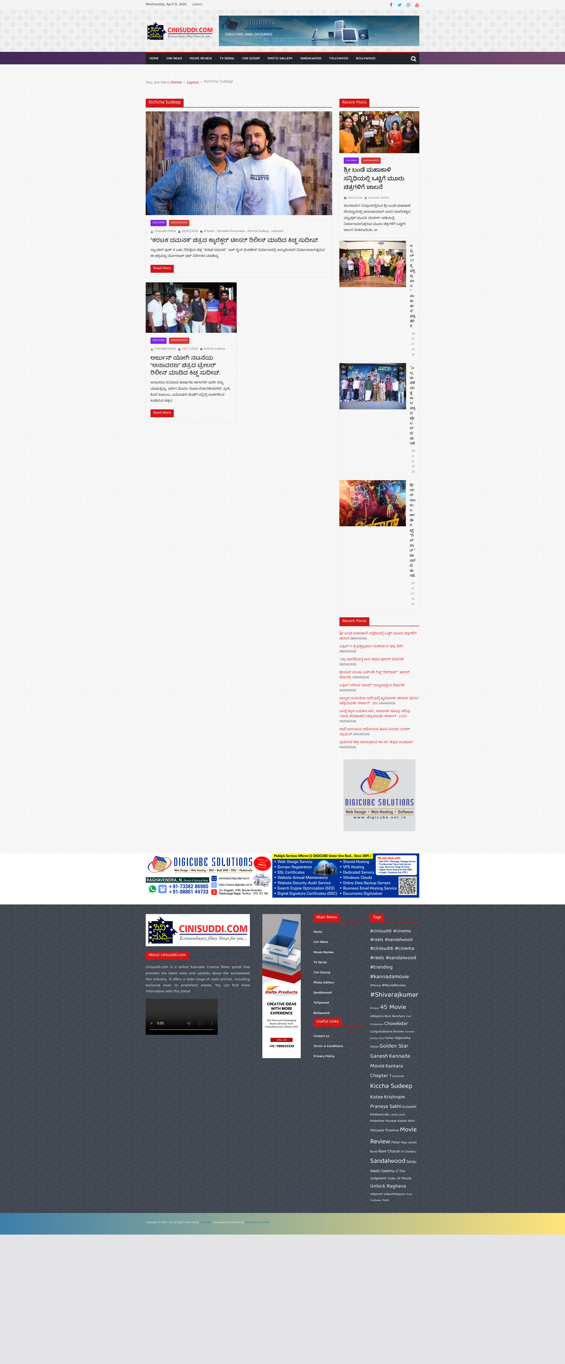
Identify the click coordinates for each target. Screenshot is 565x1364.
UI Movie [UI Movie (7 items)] (404, 1178)
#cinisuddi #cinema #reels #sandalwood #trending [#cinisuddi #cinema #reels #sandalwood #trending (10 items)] (393, 958)
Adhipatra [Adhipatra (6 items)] (377, 1016)
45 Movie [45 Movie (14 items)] (393, 1007)
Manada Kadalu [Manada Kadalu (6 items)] (396, 1121)
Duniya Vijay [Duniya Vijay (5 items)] (377, 1038)
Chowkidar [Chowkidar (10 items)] (396, 1023)
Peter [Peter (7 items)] (395, 1142)
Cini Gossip (251, 58)
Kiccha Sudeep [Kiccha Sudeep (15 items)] (391, 1086)
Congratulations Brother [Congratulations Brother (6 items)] (387, 1032)
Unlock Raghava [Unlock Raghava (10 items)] (388, 1186)
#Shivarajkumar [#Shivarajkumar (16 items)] (394, 995)
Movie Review (201, 58)
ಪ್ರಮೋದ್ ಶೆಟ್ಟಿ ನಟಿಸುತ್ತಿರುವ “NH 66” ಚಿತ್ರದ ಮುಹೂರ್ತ (376, 742)
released (277, 231)
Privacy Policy (324, 1056)
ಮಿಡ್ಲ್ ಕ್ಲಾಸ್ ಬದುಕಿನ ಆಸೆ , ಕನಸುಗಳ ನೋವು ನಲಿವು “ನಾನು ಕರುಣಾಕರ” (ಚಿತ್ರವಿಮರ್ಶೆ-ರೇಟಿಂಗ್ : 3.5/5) (374, 714)
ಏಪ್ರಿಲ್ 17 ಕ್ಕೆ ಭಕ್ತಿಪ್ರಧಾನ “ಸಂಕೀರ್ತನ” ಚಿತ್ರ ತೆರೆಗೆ (412, 286)
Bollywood (365, 58)
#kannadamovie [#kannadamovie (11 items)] (389, 977)
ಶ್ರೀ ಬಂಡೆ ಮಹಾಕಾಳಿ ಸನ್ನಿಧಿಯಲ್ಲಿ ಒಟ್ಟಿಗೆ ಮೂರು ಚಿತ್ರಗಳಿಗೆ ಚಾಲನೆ (374, 179)
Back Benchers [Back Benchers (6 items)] (395, 1016)
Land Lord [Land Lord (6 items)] (397, 1115)
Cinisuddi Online (165, 231)
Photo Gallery (280, 58)
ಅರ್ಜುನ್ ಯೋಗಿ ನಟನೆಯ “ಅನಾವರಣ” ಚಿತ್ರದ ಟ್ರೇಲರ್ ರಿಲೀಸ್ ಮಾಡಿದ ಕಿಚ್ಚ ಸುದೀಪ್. (185, 365)
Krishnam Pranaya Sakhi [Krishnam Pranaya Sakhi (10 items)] (387, 1102)
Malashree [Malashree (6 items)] (377, 1121)
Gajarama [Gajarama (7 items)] (402, 1038)
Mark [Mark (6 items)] (411, 1121)
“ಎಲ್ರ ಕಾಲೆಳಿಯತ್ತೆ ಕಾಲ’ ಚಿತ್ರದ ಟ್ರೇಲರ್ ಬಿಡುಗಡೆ (412, 406)
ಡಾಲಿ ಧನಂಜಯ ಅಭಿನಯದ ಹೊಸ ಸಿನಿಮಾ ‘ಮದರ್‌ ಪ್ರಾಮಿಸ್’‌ (374, 732)
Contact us (321, 1036)
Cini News (174, 58)
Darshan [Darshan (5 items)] (409, 1032)
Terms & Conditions (328, 1046)
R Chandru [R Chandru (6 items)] (409, 1152)
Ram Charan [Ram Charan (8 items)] (389, 1151)
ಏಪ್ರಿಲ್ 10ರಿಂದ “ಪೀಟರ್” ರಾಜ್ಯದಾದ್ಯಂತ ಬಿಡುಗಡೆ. (372, 685)
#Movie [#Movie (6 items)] (375, 985)
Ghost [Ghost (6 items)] (374, 1047)
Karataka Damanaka (231, 231)
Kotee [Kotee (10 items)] (376, 1097)
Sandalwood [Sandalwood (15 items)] (387, 1161)
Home (154, 58)
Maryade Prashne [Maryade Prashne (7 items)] (384, 1130)
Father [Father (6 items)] (389, 1038)
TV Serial (227, 58)
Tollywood (338, 58)
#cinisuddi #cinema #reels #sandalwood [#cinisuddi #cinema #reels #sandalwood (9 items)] (391, 935)
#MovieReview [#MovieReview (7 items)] (394, 985)
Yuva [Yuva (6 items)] (385, 1200)
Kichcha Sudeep (258, 231)
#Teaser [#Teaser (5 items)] (374, 1008)
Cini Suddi (205, 1222)
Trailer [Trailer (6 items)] (391, 1179)
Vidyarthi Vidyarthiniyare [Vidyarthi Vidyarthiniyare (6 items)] (387, 1194)
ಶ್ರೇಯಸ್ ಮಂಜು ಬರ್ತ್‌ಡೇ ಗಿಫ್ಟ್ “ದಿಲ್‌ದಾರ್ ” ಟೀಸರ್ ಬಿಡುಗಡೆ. (412, 531)
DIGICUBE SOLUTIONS (257, 1222)
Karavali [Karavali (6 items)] (398, 1076)
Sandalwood (310, 58)
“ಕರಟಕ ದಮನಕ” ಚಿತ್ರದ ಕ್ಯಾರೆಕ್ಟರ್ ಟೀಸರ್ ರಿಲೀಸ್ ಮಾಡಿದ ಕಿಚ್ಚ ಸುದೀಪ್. (234, 241)
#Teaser (209, 231)
